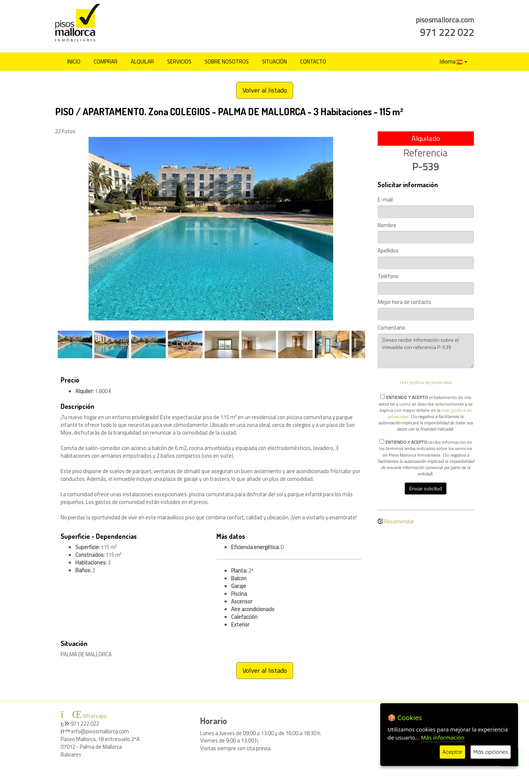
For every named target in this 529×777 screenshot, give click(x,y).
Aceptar (452, 751)
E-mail (385, 200)
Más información (443, 737)
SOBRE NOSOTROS (227, 61)
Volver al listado (264, 90)
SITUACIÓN (274, 61)
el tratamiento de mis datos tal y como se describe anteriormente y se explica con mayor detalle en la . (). (425, 413)
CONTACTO (313, 61)
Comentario (391, 328)
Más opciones (490, 751)
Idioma (453, 61)
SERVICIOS (179, 61)
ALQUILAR (142, 61)
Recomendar (399, 521)
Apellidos (388, 251)
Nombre (387, 225)
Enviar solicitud (425, 488)
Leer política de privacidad (425, 382)
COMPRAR (106, 61)
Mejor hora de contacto (404, 302)
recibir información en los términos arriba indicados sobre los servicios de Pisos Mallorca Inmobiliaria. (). (426, 458)
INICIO (73, 61)
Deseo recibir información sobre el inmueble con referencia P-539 (426, 351)
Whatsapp (84, 716)
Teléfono (388, 276)
